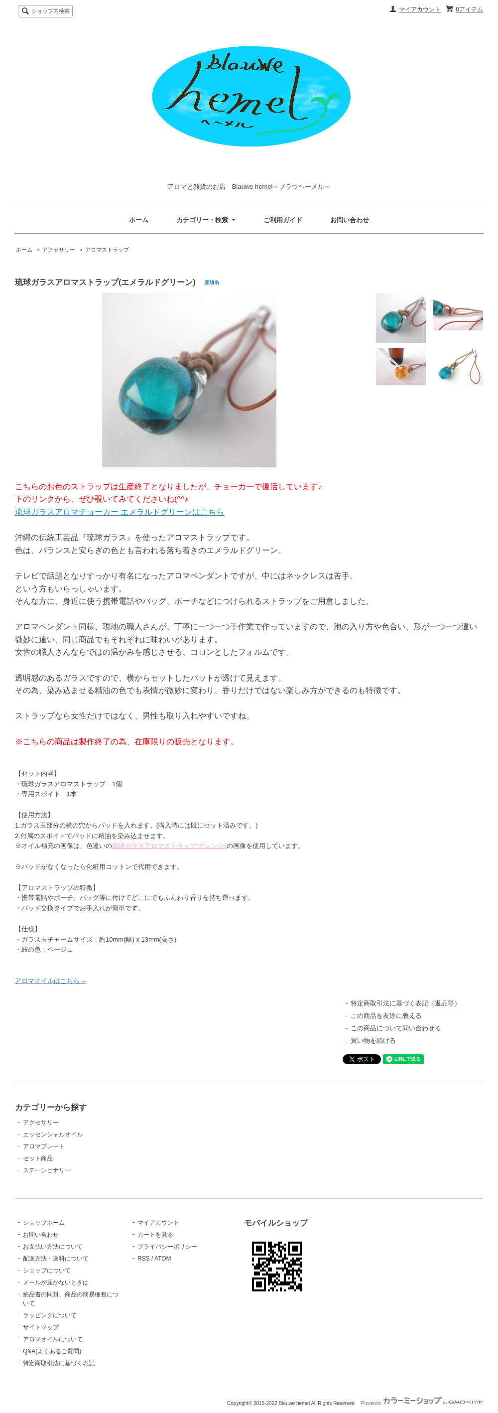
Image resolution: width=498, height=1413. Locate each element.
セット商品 (38, 1158)
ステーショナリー (47, 1170)
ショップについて (47, 1270)
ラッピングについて (50, 1315)
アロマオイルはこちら (47, 981)
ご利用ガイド (282, 220)
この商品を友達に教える (386, 1015)
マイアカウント (420, 9)
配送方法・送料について (56, 1258)
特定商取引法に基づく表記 (59, 1363)
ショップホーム (44, 1222)
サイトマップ (41, 1327)
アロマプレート (44, 1146)
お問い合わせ (349, 220)
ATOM (162, 1258)
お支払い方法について (53, 1246)
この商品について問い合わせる (396, 1028)
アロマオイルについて (53, 1339)
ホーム (138, 220)
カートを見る (155, 1234)
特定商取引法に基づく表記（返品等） (406, 1003)
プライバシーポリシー (167, 1246)
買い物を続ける (373, 1040)
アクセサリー (58, 250)
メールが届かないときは (56, 1282)
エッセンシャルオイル (53, 1134)
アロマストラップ (107, 250)
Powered (422, 1403)
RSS (143, 1258)
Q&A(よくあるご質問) (52, 1351)
